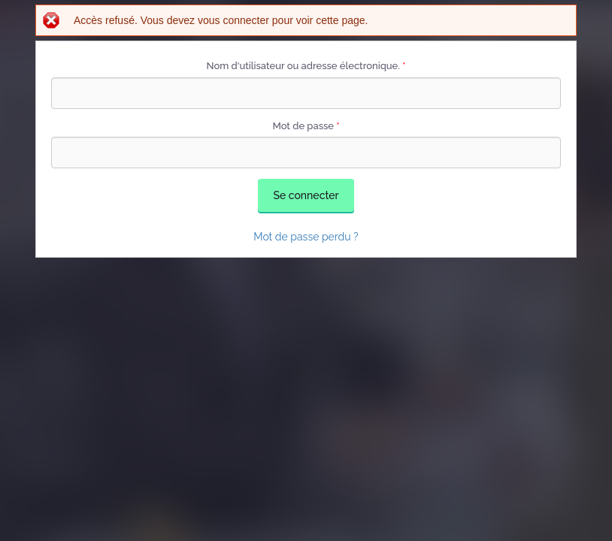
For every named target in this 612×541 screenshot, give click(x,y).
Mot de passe (305, 125)
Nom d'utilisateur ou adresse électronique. (306, 65)
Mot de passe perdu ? (306, 237)
